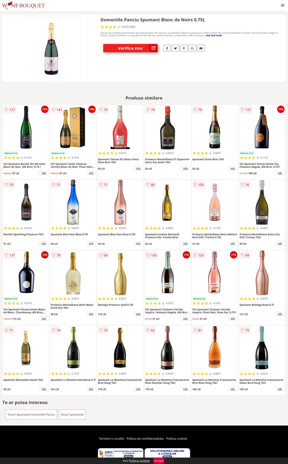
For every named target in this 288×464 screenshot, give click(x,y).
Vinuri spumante (72, 414)
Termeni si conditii (111, 439)
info (44, 173)
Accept (158, 461)
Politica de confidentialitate (145, 439)
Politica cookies (176, 439)
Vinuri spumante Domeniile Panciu (31, 414)
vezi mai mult (214, 35)
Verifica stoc (138, 48)
